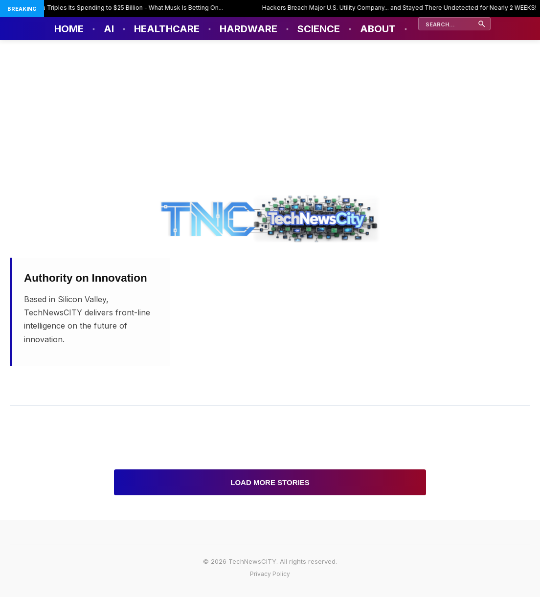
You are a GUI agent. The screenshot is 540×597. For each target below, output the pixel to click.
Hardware (248, 29)
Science (318, 29)
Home (69, 29)
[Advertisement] (270, 113)
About (378, 29)
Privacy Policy (270, 573)
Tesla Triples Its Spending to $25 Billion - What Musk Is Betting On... (128, 7)
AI (109, 29)
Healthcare (167, 29)
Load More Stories (269, 482)
